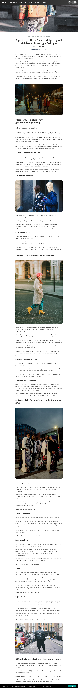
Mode (42, 39)
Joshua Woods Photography (46, 617)
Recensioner (37, 2)
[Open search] (69, 2)
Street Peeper (42, 588)
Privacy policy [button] (48, 686)
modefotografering (55, 79)
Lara (33, 39)
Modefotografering (35, 53)
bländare (33, 388)
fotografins (21, 676)
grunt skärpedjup (20, 391)
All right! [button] (72, 686)
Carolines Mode (19, 530)
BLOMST (41, 524)
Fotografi (37, 39)
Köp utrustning (13, 2)
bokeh (54, 388)
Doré (56, 547)
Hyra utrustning (22, 2)
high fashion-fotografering (53, 679)
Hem (29, 39)
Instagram (30, 512)
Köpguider (30, 2)
